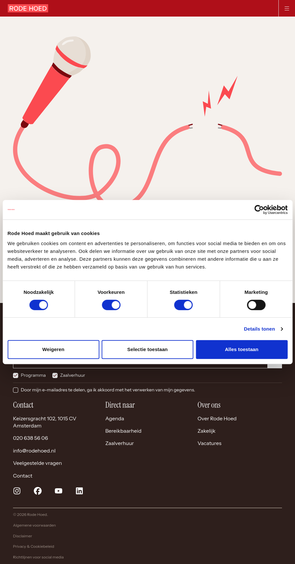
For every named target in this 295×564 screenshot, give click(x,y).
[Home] (28, 8)
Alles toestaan (241, 349)
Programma (33, 375)
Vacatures (209, 443)
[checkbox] (15, 375)
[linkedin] (79, 491)
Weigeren (53, 349)
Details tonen (259, 329)
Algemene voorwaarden (34, 525)
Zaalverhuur (72, 375)
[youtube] (58, 491)
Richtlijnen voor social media (38, 557)
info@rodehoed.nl (34, 450)
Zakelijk (206, 430)
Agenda (114, 418)
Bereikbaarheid (123, 430)
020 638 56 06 (30, 438)
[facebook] (38, 491)
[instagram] (17, 491)
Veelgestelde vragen (37, 463)
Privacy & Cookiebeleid (33, 546)
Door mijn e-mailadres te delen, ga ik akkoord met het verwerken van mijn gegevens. (108, 390)
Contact (23, 475)
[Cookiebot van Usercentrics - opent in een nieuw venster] (259, 210)
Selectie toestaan (147, 349)
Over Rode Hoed (216, 418)
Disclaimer (22, 535)
